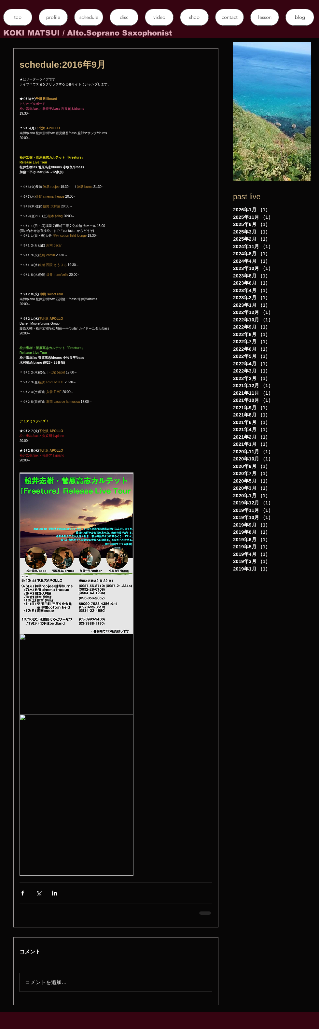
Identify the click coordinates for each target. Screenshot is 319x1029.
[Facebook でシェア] (23, 893)
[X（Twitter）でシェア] (38, 893)
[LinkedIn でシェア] (54, 893)
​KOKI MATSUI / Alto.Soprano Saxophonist (87, 33)
